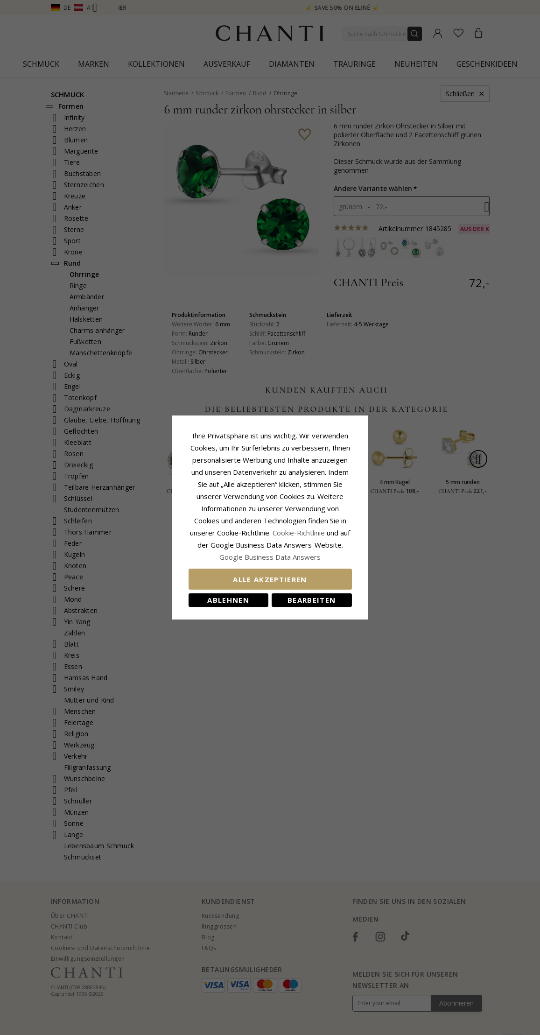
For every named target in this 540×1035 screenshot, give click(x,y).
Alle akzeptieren (270, 579)
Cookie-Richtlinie (299, 532)
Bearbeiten (312, 600)
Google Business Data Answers (270, 557)
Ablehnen (228, 600)
